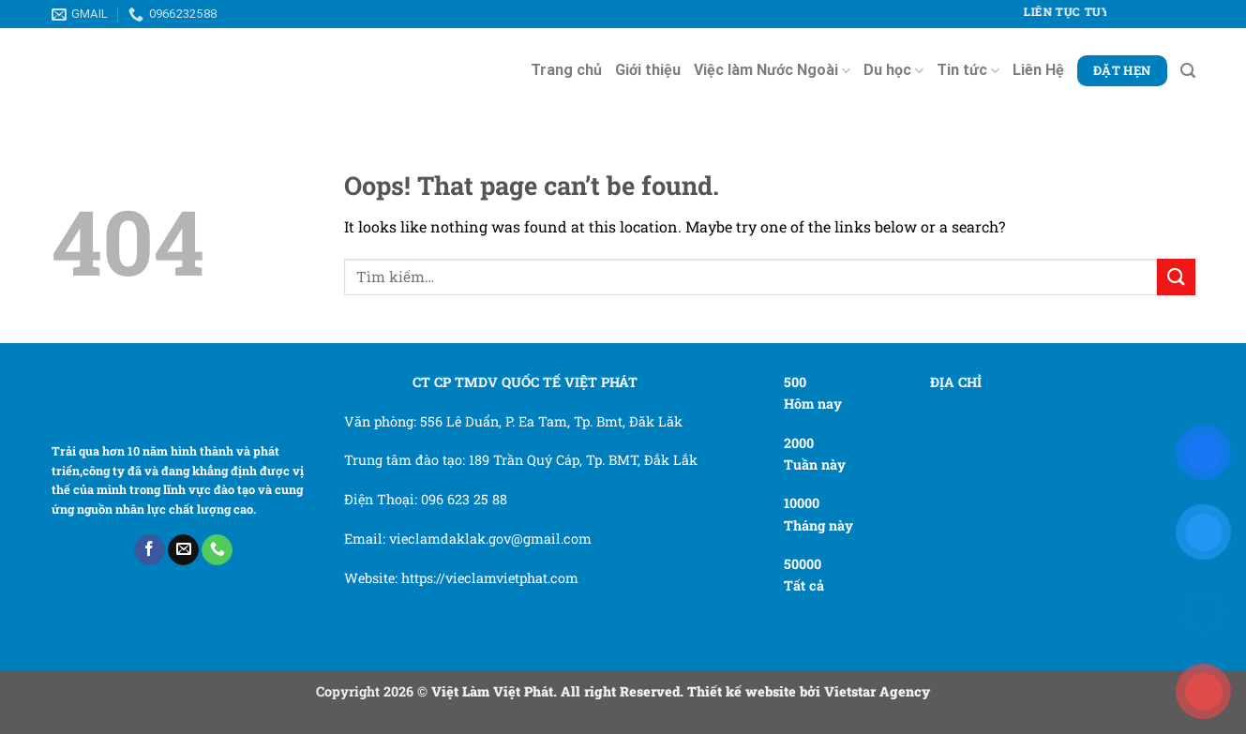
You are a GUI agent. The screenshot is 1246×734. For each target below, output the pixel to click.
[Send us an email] (183, 550)
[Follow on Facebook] (149, 550)
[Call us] (217, 550)
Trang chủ (566, 70)
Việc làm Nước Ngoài (772, 70)
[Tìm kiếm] (1187, 70)
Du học (893, 70)
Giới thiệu (648, 70)
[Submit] (1175, 277)
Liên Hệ (1038, 70)
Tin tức (968, 70)
